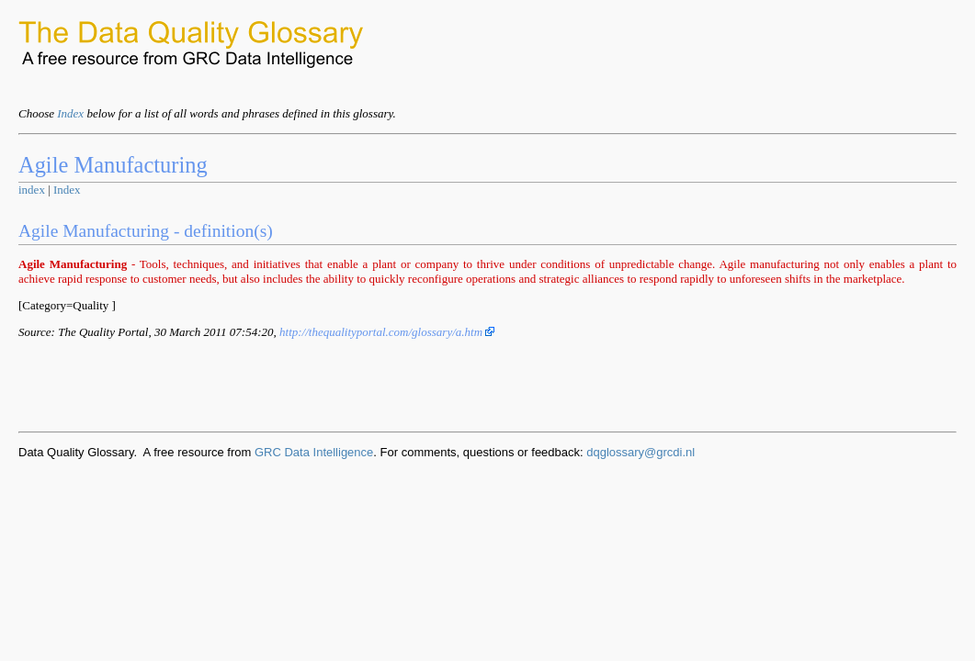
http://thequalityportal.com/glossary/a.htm (386, 332)
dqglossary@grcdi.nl (640, 452)
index (31, 189)
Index (70, 113)
